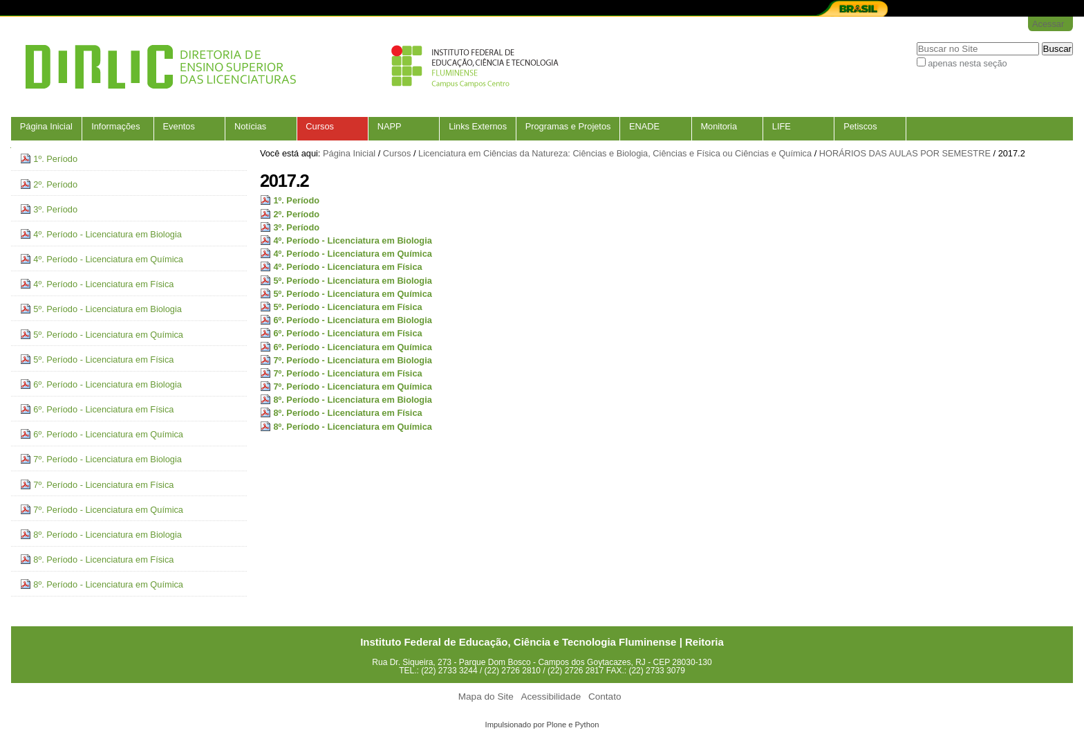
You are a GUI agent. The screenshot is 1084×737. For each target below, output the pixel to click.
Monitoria (718, 126)
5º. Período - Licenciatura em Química (352, 294)
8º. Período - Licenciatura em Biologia (352, 399)
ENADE (644, 126)
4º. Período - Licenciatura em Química (352, 253)
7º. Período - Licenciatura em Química (352, 386)
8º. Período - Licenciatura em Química (352, 426)
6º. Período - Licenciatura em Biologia (352, 320)
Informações (115, 126)
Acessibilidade (551, 696)
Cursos (320, 126)
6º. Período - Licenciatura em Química (352, 347)
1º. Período (296, 200)
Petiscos (860, 126)
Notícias (250, 126)
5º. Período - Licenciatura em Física (347, 307)
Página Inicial (46, 126)
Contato (605, 696)
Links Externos (478, 126)
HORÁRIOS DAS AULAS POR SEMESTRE (905, 153)
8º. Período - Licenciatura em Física (347, 413)
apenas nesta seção (967, 63)
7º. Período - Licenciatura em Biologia (352, 360)
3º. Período (296, 227)
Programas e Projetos (568, 126)
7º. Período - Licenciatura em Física (347, 373)
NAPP (389, 126)
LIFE (781, 126)
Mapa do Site (486, 696)
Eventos (179, 126)
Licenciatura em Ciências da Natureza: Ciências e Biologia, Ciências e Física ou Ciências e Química (615, 153)
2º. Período (296, 214)
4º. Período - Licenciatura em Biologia (352, 240)
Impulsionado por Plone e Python (542, 724)
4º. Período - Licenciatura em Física (347, 267)
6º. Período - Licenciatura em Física (347, 333)
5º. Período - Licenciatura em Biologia (352, 280)
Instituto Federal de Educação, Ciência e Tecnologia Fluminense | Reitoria (542, 642)
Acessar (1048, 24)
